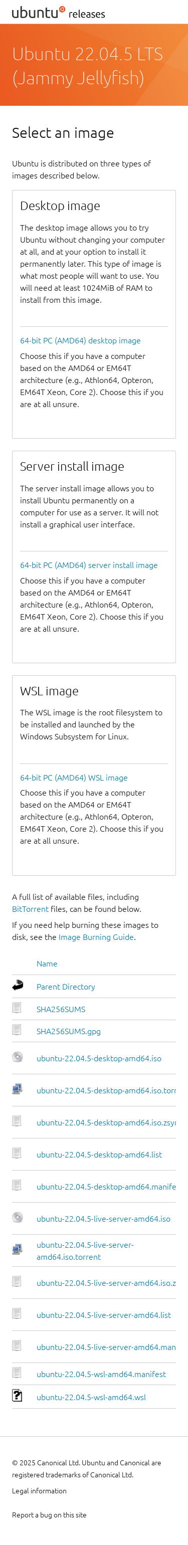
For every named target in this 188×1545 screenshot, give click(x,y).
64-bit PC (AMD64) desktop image (80, 340)
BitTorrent (30, 908)
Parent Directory (66, 986)
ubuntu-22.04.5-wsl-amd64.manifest (101, 1374)
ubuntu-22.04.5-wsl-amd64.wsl (91, 1397)
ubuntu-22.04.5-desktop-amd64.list (99, 1154)
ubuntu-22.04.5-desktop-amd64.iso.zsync (109, 1122)
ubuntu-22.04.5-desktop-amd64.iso (99, 1058)
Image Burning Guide (96, 936)
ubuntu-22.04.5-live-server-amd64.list (104, 1314)
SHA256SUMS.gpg (69, 1031)
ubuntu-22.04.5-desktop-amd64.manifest (110, 1186)
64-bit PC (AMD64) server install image (89, 564)
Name (47, 963)
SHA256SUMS (61, 1009)
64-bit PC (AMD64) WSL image (74, 777)
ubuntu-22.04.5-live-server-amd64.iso (103, 1218)
